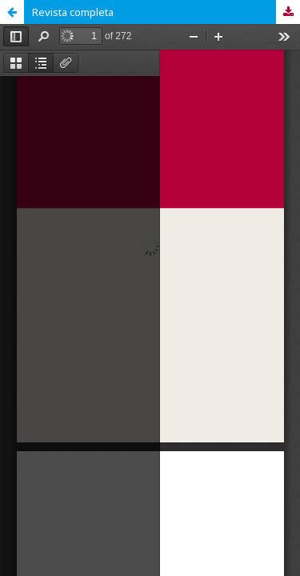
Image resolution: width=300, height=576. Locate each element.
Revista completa (73, 12)
